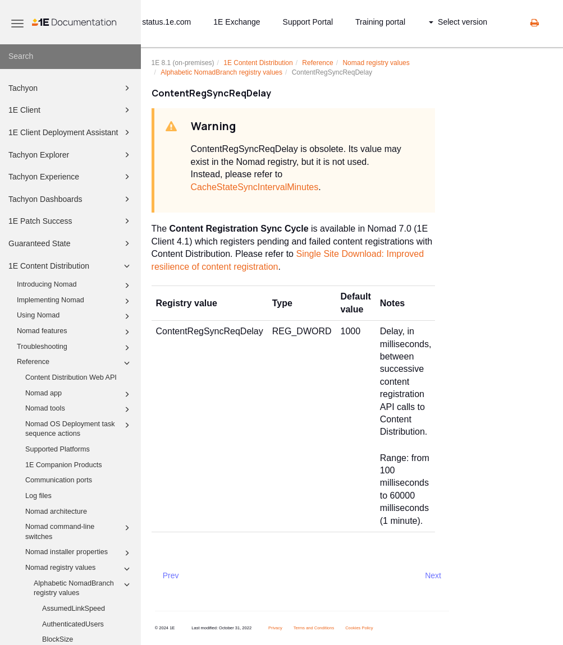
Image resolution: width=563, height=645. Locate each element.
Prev (171, 575)
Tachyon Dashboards (70, 199)
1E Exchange (236, 21)
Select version (458, 21)
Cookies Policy (359, 627)
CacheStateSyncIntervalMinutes (255, 187)
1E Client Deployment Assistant (70, 132)
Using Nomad (75, 316)
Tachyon (70, 88)
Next (433, 575)
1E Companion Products (63, 465)
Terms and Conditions (314, 627)
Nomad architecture (56, 511)
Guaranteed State (70, 243)
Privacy (275, 627)
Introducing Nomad (75, 285)
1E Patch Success (70, 221)
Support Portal (308, 21)
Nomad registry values (79, 569)
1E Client (70, 110)
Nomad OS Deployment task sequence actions (79, 428)
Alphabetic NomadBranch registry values (83, 587)
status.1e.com (166, 21)
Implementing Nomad (75, 301)
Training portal (380, 21)
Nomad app (79, 394)
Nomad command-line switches (79, 531)
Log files (38, 496)
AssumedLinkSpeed (73, 608)
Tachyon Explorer (70, 155)
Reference (75, 363)
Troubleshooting (75, 348)
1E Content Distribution (70, 266)
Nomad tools (79, 409)
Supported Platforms (57, 449)
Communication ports (58, 480)
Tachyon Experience (70, 177)
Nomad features (75, 332)
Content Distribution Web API (71, 377)
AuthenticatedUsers (73, 624)
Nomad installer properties (79, 553)
